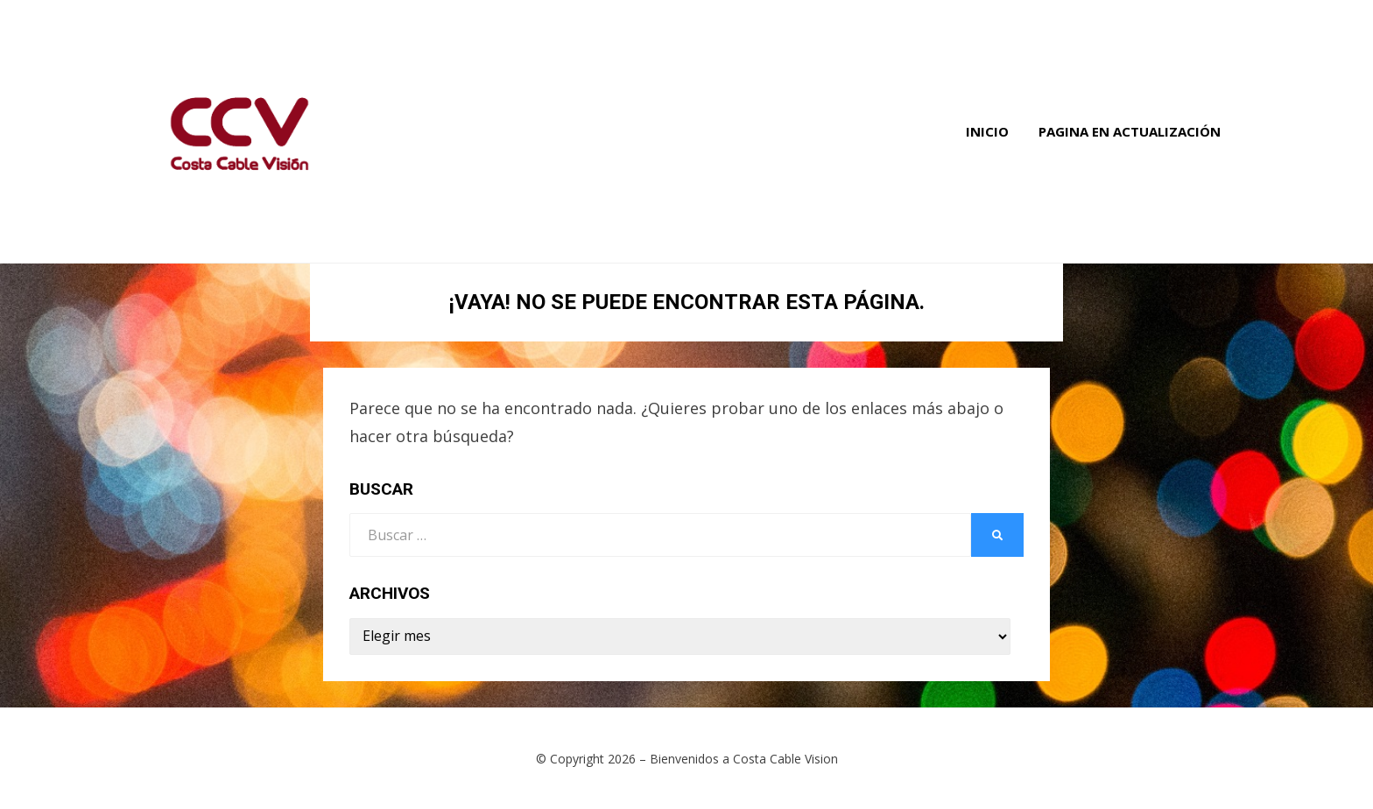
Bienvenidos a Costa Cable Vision (744, 758)
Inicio (987, 131)
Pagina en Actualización (1130, 131)
